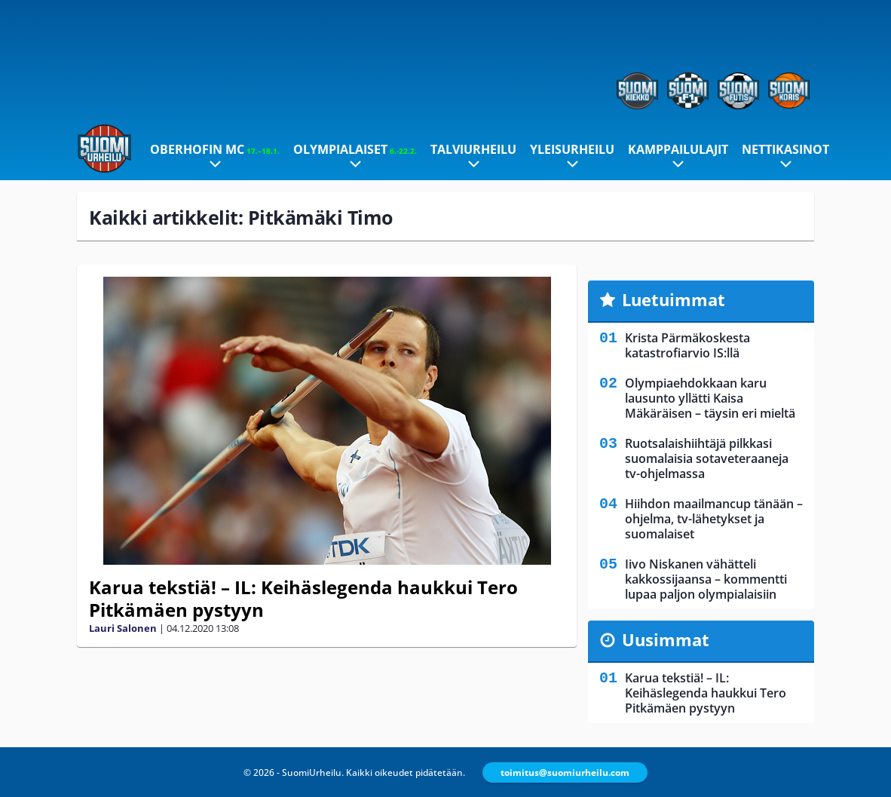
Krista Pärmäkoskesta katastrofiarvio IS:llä (687, 345)
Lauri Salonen (123, 628)
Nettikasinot (785, 149)
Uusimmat (665, 639)
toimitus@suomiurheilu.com (565, 772)
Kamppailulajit (678, 149)
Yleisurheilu (572, 149)
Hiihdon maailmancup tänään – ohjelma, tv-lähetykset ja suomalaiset (714, 518)
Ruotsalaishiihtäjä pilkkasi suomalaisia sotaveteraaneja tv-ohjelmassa (706, 458)
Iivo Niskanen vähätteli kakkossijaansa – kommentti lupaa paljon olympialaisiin (706, 579)
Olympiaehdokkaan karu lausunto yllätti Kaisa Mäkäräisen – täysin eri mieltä (710, 398)
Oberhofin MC (215, 149)
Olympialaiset (355, 149)
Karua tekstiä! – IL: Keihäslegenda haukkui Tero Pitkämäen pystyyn (303, 598)
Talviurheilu (473, 149)
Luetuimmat (673, 299)
